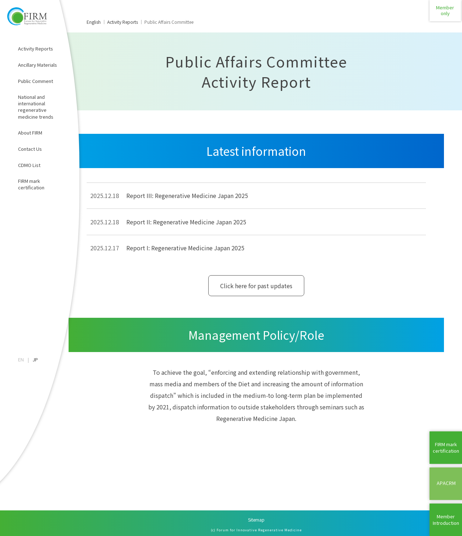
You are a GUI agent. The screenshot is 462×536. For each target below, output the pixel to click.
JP (35, 359)
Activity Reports (35, 48)
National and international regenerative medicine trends (35, 106)
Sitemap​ (256, 520)
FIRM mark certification (31, 184)
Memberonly (446, 16)
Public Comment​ (35, 81)
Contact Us (30, 148)
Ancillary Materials (37, 64)
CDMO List (29, 165)
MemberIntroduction (446, 519)
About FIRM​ (30, 132)
